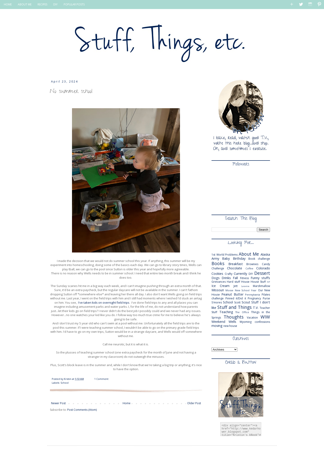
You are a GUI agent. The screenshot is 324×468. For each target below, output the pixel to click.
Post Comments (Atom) (82, 410)
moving (217, 325)
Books (218, 263)
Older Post (194, 403)
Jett (236, 286)
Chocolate (234, 268)
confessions (262, 322)
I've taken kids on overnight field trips (103, 303)
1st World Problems (225, 255)
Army (215, 258)
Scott (237, 302)
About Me (249, 254)
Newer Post (58, 403)
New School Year (246, 290)
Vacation (252, 317)
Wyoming (246, 322)
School (65, 382)
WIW (265, 317)
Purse (266, 298)
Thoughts (233, 317)
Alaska (265, 254)
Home (126, 403)
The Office (242, 312)
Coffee (249, 268)
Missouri (218, 290)
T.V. (256, 307)
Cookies (217, 273)
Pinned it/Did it (235, 298)
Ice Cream (221, 286)
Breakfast (235, 264)
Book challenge (259, 259)
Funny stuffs (260, 278)
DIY (55, 4)
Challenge (218, 268)
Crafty (228, 274)
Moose (229, 290)
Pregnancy (254, 298)
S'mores (217, 302)
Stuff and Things (234, 307)
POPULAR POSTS (74, 4)
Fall (235, 278)
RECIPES (42, 4)
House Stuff (258, 282)
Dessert (262, 273)
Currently (240, 273)
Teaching (226, 312)
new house (230, 326)
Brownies (252, 264)
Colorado (263, 268)
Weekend (218, 321)
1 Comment (101, 379)
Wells (232, 321)
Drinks (226, 278)
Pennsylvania (252, 294)
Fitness (244, 278)
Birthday (239, 258)
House (245, 282)
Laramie (245, 286)
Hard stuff (233, 282)
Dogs (216, 278)
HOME (8, 4)
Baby (226, 258)
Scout (246, 302)
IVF (268, 281)
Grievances (219, 282)
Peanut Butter (232, 294)
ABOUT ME (25, 4)
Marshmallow (261, 286)
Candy (266, 264)
